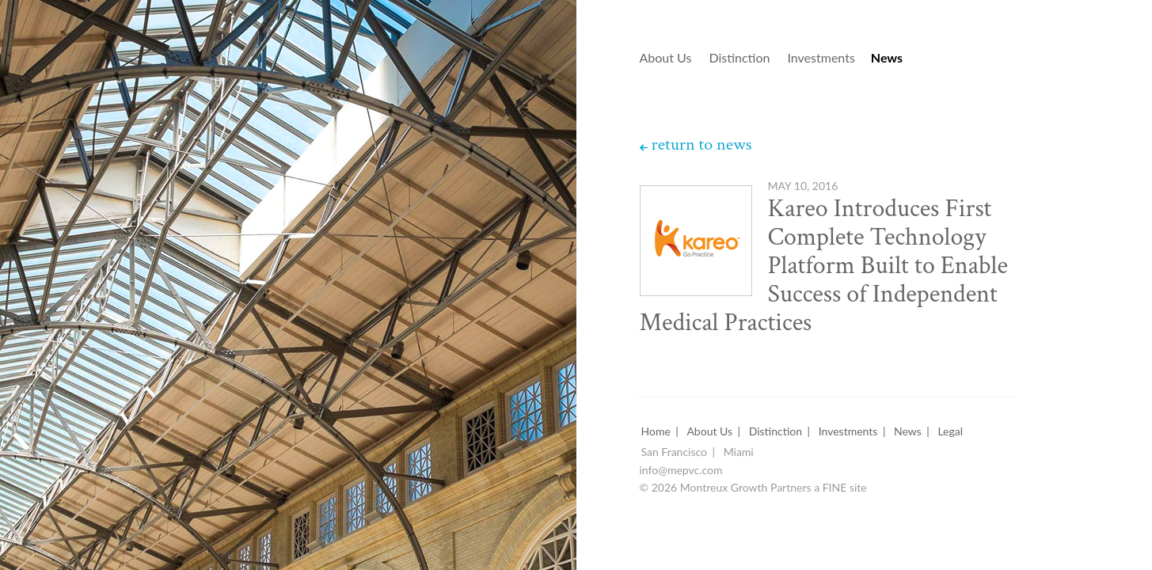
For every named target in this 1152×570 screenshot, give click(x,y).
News (887, 58)
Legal (950, 432)
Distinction (739, 58)
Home (656, 432)
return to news (702, 145)
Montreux (445, 41)
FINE (835, 488)
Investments (820, 58)
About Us (666, 58)
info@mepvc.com (681, 471)
